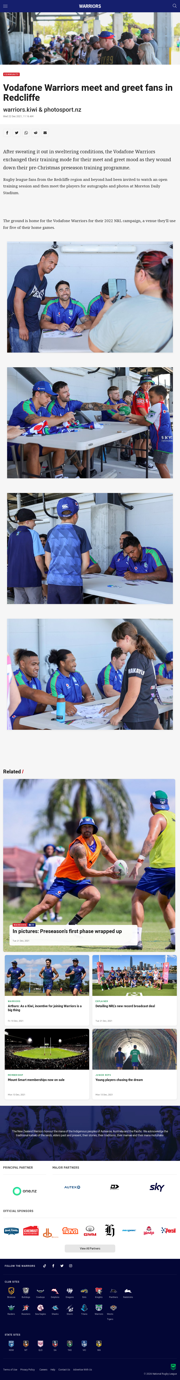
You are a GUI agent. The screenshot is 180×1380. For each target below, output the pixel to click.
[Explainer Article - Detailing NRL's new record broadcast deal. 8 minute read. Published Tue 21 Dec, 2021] (134, 990)
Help (53, 1369)
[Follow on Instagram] (70, 1265)
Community (11, 74)
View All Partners (90, 1248)
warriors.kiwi (20, 109)
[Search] (174, 6)
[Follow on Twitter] (62, 1265)
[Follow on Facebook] (53, 1265)
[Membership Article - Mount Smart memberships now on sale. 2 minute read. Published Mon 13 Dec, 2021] (47, 1064)
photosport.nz (62, 109)
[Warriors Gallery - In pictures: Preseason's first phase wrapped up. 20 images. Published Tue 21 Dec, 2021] (89, 865)
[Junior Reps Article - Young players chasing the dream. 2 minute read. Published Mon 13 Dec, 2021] (134, 1064)
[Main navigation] (5, 6)
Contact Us (64, 1369)
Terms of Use (10, 1369)
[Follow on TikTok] (44, 1265)
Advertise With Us (82, 1369)
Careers (43, 1369)
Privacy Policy (27, 1369)
